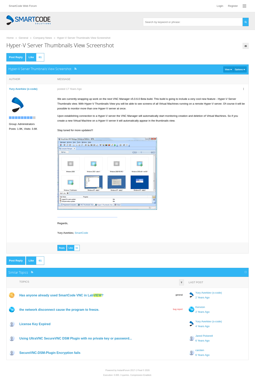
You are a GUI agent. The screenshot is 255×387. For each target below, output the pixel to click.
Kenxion (200, 307)
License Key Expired (35, 324)
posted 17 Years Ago (69, 88)
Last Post (196, 282)
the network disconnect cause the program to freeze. (59, 309)
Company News (42, 37)
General (23, 37)
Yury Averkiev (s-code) (208, 292)
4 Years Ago (202, 326)
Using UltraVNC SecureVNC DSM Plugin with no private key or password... (75, 338)
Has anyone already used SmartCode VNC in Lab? (61, 295)
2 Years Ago (202, 297)
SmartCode (81, 232)
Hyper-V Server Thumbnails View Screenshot (83, 37)
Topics (24, 281)
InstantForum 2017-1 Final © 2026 (133, 370)
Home (10, 37)
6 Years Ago (202, 340)
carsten (199, 350)
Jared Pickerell (204, 335)
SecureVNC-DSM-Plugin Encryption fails (49, 352)
